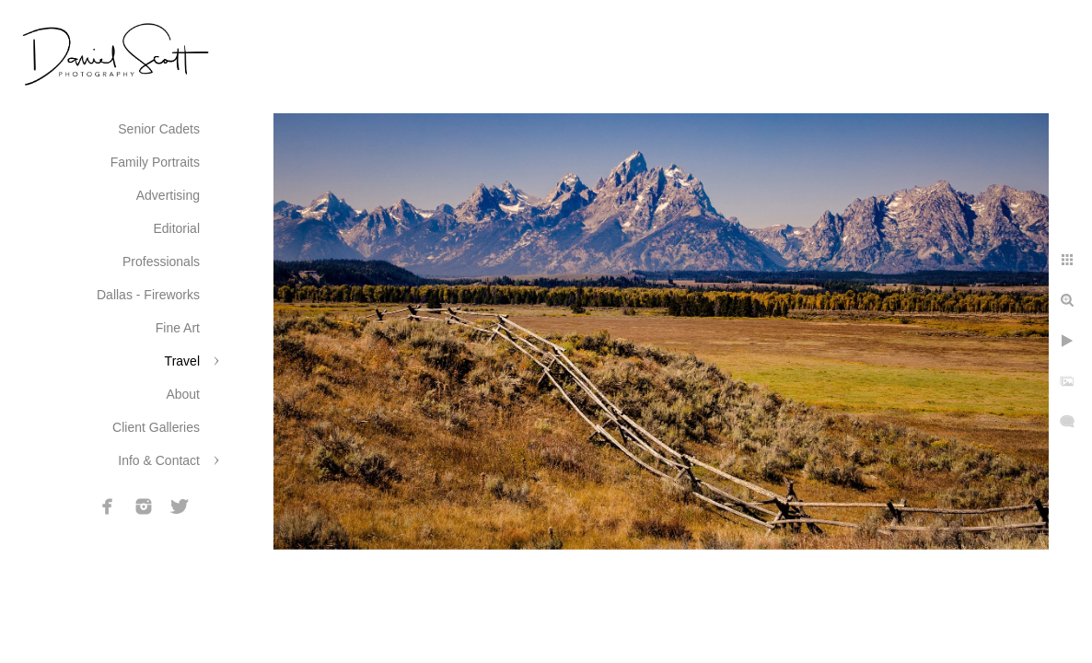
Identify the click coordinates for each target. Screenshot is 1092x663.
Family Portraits (155, 162)
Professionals (161, 261)
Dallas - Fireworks (148, 294)
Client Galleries (156, 427)
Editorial (176, 228)
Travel (182, 361)
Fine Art (178, 327)
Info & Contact (159, 460)
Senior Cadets (159, 129)
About (183, 394)
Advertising (168, 195)
